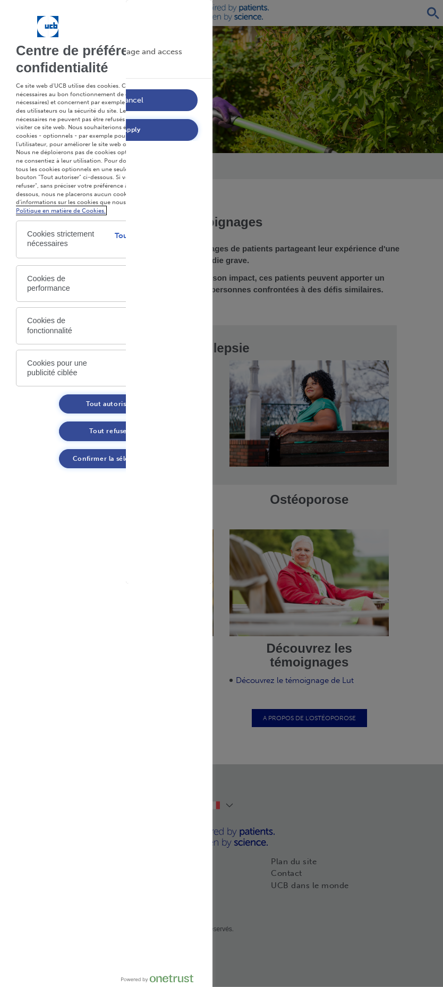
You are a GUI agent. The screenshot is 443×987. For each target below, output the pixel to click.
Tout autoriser (109, 404)
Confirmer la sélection (110, 458)
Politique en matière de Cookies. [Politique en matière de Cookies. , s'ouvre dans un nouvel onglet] (61, 210)
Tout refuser (109, 431)
